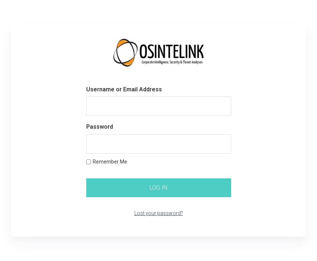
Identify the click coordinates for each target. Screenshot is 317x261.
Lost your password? (158, 213)
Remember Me (106, 162)
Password (99, 126)
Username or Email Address (124, 89)
